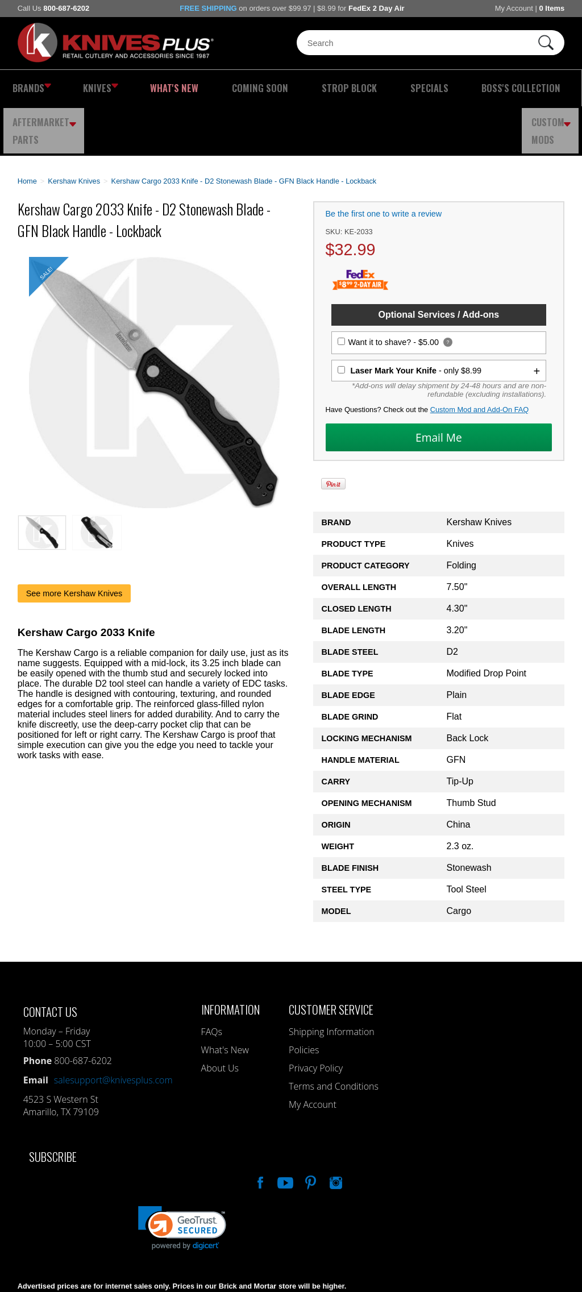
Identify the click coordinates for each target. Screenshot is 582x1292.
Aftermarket (484, 88)
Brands (27, 88)
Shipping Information (332, 982)
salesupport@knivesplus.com (113, 1030)
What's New (139, 88)
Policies (304, 1000)
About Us (220, 1018)
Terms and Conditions (334, 1037)
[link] (182, 1179)
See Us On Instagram (334, 1131)
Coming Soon (202, 88)
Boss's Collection (397, 88)
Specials (328, 88)
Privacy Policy (316, 1018)
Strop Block (268, 88)
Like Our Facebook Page (259, 1131)
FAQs (211, 982)
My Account (514, 8)
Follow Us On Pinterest (309, 1131)
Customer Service (331, 960)
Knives (82, 88)
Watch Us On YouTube (284, 1131)
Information (230, 960)
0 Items (551, 8)
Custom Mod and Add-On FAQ (479, 360)
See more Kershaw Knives (74, 544)
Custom (554, 88)
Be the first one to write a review (384, 164)
